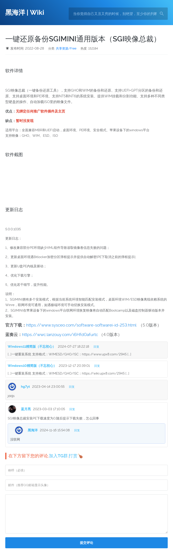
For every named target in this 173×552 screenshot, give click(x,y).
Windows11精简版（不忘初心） (32, 347)
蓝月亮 (26, 409)
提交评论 (86, 543)
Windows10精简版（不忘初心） (32, 366)
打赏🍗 (76, 455)
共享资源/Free (66, 48)
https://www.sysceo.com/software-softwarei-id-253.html (81, 325)
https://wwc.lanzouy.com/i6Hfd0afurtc (60, 334)
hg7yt (25, 387)
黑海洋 (33, 430)
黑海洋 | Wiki (24, 12)
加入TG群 (58, 455)
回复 (96, 346)
